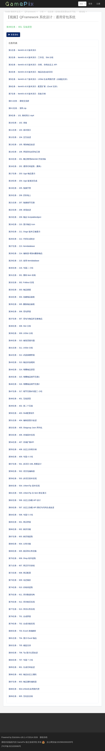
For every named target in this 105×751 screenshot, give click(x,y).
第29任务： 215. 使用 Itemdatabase (24, 261)
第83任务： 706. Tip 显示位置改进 (23, 653)
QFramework (31, 12)
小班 (43, 12)
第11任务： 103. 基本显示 (20, 130)
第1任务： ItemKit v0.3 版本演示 (22, 50)
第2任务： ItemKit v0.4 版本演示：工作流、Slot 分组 (31, 57)
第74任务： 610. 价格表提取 (21, 587)
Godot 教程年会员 (13, 12)
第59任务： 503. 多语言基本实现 (23, 478)
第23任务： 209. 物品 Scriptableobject (25, 217)
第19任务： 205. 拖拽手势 (20, 188)
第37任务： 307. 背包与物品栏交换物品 (25, 319)
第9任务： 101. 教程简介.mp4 (21, 115)
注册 (98, 4)
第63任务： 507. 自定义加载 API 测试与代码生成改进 (31, 507)
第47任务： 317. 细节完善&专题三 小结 (25, 391)
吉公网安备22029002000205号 (60, 742)
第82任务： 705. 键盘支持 (20, 645)
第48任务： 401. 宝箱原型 (20, 398)
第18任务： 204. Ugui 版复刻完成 (23, 181)
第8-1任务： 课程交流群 (19, 101)
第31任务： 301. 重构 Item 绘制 (22, 275)
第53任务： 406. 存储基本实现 (22, 435)
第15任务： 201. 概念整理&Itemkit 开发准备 (27, 159)
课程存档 (43, 737)
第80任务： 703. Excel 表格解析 (22, 631)
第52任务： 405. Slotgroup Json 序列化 (25, 428)
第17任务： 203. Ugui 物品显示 (22, 173)
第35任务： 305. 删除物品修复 (22, 304)
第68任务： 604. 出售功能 (20, 544)
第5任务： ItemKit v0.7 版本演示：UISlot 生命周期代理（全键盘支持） (39, 79)
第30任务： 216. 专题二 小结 (21, 268)
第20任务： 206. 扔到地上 (20, 195)
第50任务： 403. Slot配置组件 (21, 413)
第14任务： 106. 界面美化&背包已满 (24, 152)
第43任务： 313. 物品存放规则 (22, 362)
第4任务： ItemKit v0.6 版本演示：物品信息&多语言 (31, 72)
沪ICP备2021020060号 (11, 746)
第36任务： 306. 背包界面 (20, 311)
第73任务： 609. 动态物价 (20, 580)
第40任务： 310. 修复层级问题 (22, 340)
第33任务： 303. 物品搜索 (20, 290)
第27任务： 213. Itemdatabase (22, 246)
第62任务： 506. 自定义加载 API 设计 (25, 500)
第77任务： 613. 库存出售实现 (22, 609)
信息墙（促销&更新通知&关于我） (62, 12)
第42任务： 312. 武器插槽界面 (22, 355)
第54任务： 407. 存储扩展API (21, 442)
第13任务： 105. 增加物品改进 (22, 144)
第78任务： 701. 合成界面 (20, 616)
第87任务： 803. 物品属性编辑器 (23, 682)
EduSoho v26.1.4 (19, 737)
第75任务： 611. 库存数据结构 (22, 594)
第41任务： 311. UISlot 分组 (21, 348)
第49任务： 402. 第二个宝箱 (21, 406)
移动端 (83, 12)
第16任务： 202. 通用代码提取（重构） (25, 166)
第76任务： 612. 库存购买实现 (22, 602)
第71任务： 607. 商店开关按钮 (22, 565)
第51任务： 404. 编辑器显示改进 (23, 420)
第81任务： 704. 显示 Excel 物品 (23, 638)
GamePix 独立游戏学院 (27, 742)
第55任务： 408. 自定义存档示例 (23, 449)
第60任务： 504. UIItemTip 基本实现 (24, 486)
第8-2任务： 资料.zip (17, 108)
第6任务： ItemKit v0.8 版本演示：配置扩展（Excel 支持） (34, 86)
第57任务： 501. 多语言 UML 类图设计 (25, 464)
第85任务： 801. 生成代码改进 (22, 667)
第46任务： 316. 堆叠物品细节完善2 (24, 384)
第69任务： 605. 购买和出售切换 (23, 551)
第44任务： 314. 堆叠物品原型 (22, 369)
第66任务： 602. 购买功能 (20, 529)
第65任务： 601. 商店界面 (20, 522)
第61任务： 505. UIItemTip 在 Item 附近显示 (27, 493)
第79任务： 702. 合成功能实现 (22, 624)
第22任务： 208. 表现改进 (20, 210)
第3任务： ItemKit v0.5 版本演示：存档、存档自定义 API (33, 65)
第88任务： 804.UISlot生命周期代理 (24, 689)
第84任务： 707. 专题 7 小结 (21, 660)
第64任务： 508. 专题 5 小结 (21, 515)
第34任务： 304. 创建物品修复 (22, 297)
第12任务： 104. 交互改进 (20, 137)
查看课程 (13, 35)
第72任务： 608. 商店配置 (20, 573)
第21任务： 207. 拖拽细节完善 (22, 202)
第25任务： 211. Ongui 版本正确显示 (24, 232)
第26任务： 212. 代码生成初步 (22, 239)
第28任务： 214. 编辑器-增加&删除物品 (25, 253)
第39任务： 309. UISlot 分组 (21, 333)
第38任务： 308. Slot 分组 (20, 326)
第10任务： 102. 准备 (18, 123)
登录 (90, 4)
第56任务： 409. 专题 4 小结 (21, 457)
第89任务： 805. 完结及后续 (21, 696)
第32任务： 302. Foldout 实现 (21, 282)
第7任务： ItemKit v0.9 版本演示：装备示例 (27, 94)
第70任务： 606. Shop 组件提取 (22, 558)
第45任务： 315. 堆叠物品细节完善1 (24, 377)
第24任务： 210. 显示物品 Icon (22, 224)
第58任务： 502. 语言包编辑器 (22, 471)
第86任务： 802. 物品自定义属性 (23, 674)
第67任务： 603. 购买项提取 (21, 536)
